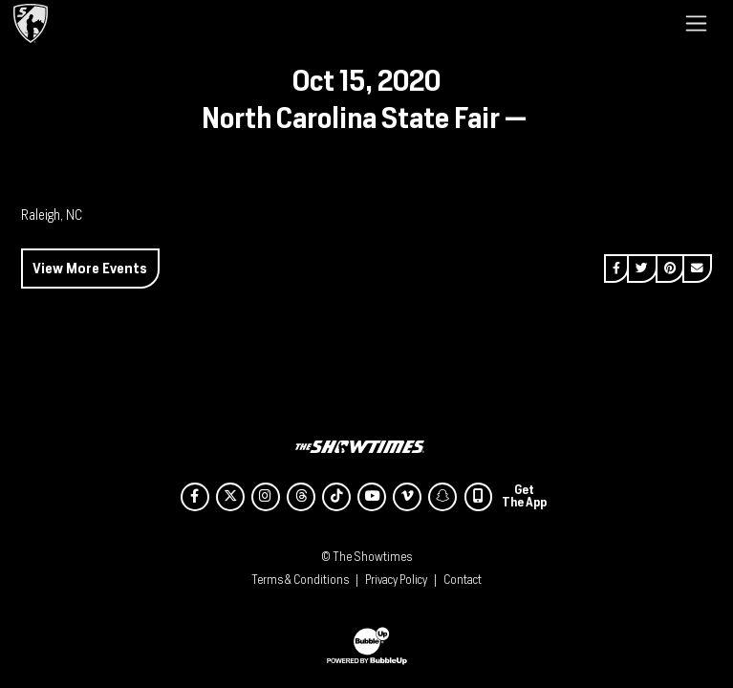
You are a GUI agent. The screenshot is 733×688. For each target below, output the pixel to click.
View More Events (89, 268)
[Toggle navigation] (696, 23)
